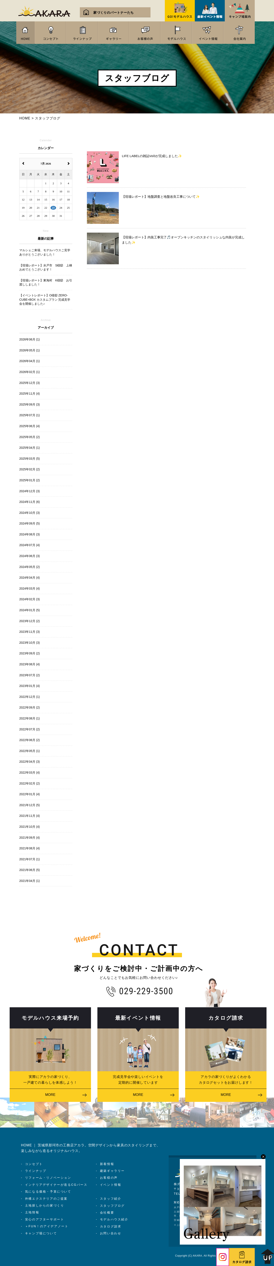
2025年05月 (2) (29, 437)
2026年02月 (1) (29, 372)
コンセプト (34, 1164)
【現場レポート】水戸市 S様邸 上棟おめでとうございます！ (45, 267)
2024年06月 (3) (29, 556)
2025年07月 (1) (29, 415)
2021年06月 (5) (29, 870)
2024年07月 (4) (29, 545)
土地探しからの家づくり (44, 1205)
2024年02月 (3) (29, 599)
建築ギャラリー (112, 1170)
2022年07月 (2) (29, 729)
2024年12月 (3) (29, 491)
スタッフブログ (112, 1205)
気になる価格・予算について (48, 1191)
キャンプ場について (41, 1233)
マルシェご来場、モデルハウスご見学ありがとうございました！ (44, 252)
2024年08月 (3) (29, 534)
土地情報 (32, 1212)
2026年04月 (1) (29, 361)
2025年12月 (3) (29, 383)
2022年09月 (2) (29, 707)
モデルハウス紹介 (114, 1219)
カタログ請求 (110, 1226)
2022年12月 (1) (29, 696)
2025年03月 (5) (29, 458)
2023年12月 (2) (29, 621)
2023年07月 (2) (29, 675)
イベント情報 (110, 1184)
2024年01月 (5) (29, 610)
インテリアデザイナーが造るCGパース (56, 1184)
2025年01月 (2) (29, 480)
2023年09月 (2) (29, 653)
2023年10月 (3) (29, 642)
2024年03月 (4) (29, 588)
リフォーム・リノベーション (48, 1177)
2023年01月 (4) (29, 686)
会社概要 (107, 1212)
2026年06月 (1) (29, 339)
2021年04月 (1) (29, 881)
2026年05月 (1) (29, 350)
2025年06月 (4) (29, 426)
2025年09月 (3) (29, 404)
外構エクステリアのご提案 (46, 1198)
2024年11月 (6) (29, 502)
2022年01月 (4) (29, 794)
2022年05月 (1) (29, 751)
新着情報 (107, 1164)
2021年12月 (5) (29, 805)
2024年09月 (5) (29, 523)
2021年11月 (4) (29, 815)
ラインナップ (35, 1170)
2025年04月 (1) (29, 447)
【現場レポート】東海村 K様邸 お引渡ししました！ (45, 282)
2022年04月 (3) (29, 761)
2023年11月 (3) (29, 631)
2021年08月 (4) (29, 848)
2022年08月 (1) (29, 718)
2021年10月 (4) (29, 826)
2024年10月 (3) (29, 512)
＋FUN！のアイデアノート (46, 1226)
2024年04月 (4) (29, 577)
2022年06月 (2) (29, 740)
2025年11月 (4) (29, 393)
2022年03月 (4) (29, 772)
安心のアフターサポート (44, 1219)
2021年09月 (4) (29, 837)
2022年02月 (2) (29, 783)
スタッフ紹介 (110, 1198)
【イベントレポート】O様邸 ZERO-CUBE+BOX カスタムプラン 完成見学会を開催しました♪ (44, 299)
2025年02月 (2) (29, 469)
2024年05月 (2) (29, 567)
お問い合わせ (110, 1233)
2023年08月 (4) (29, 664)
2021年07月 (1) (29, 859)
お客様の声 (109, 1177)
